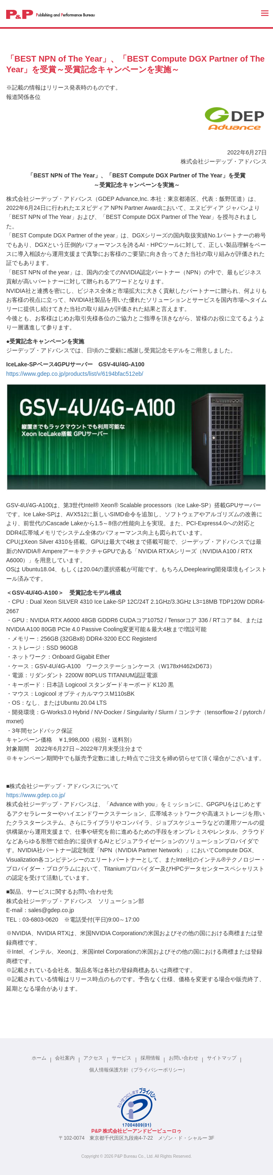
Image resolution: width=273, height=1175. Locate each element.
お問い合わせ (183, 1058)
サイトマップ (221, 1058)
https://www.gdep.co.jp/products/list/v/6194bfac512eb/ (74, 373)
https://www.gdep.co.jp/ (35, 795)
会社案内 (65, 1058)
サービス (121, 1058)
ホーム (39, 1058)
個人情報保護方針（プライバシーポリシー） (138, 1070)
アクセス (93, 1058)
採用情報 (150, 1058)
